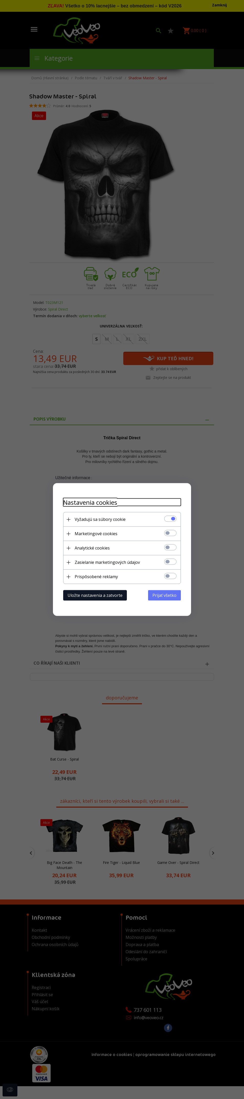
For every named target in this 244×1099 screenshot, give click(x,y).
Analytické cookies (92, 548)
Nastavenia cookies (90, 502)
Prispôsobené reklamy (96, 576)
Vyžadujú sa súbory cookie (100, 519)
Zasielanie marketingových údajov (107, 562)
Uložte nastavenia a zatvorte (95, 595)
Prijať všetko (164, 595)
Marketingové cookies (96, 533)
